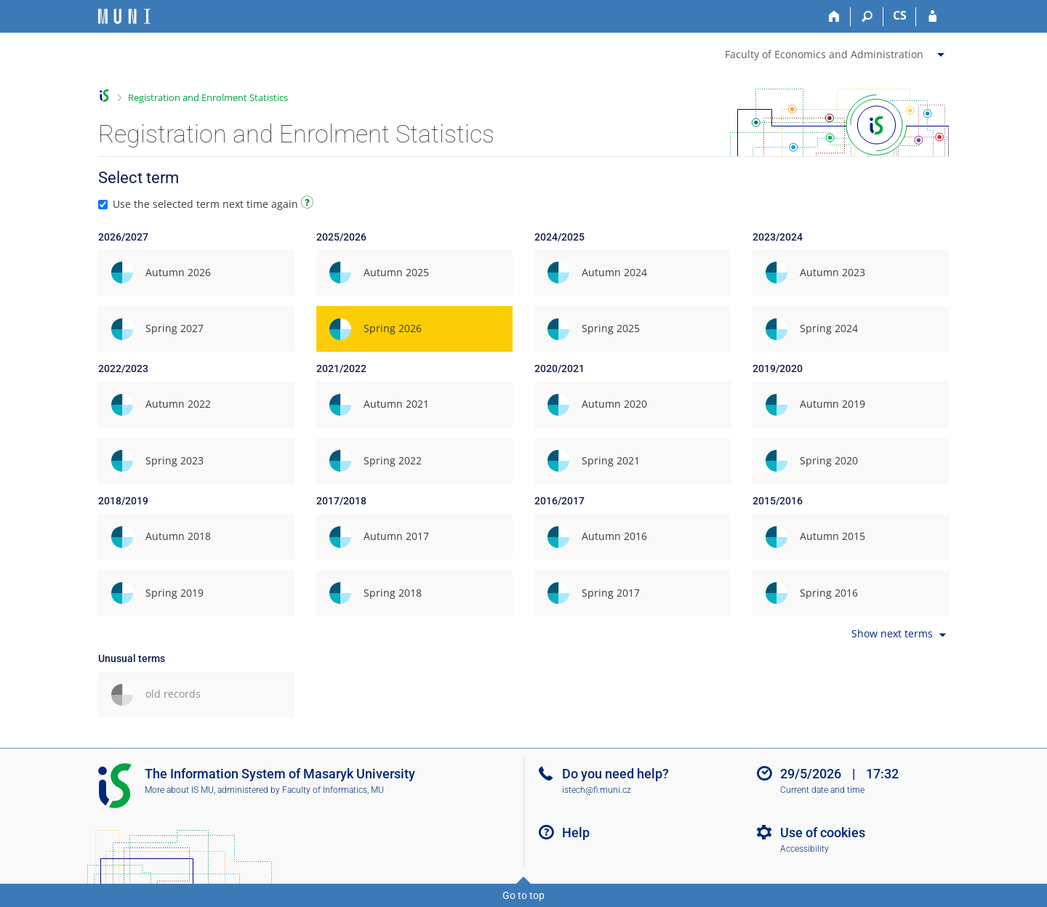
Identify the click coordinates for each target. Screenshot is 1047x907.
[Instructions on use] (309, 204)
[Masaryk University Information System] (124, 16)
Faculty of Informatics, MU (333, 790)
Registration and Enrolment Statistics (208, 97)
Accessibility (804, 849)
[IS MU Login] (932, 16)
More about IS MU (179, 790)
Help (576, 832)
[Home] (834, 16)
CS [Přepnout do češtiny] (900, 15)
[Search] (867, 16)
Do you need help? (615, 773)
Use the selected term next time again (207, 204)
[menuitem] (836, 51)
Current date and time (822, 790)
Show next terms (900, 635)
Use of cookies (822, 832)
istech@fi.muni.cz (596, 790)
